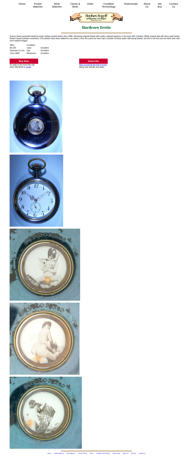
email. (28, 67)
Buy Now (24, 61)
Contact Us (173, 5)
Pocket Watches (38, 5)
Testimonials (131, 3)
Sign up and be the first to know (93, 65)
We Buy (160, 5)
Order (90, 3)
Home (22, 3)
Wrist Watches (57, 5)
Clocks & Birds (75, 5)
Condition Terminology (108, 5)
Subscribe (93, 61)
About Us (147, 5)
